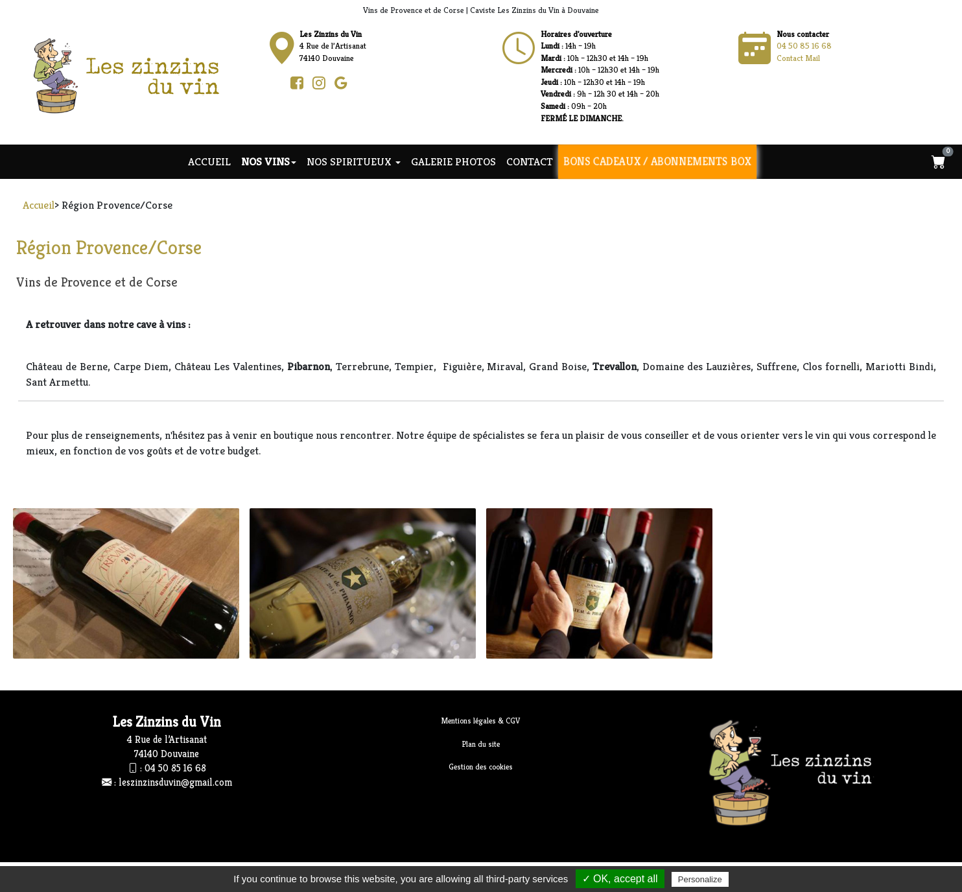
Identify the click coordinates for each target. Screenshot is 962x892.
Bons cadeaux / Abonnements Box (657, 161)
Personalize (700, 879)
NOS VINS (268, 161)
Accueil (209, 161)
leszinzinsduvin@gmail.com (175, 782)
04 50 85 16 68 (804, 45)
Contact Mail (798, 58)
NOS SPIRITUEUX (354, 161)
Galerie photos (453, 161)
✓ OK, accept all (620, 878)
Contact (529, 161)
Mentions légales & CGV (480, 720)
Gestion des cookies (481, 766)
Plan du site (481, 744)
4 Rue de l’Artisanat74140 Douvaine (332, 46)
